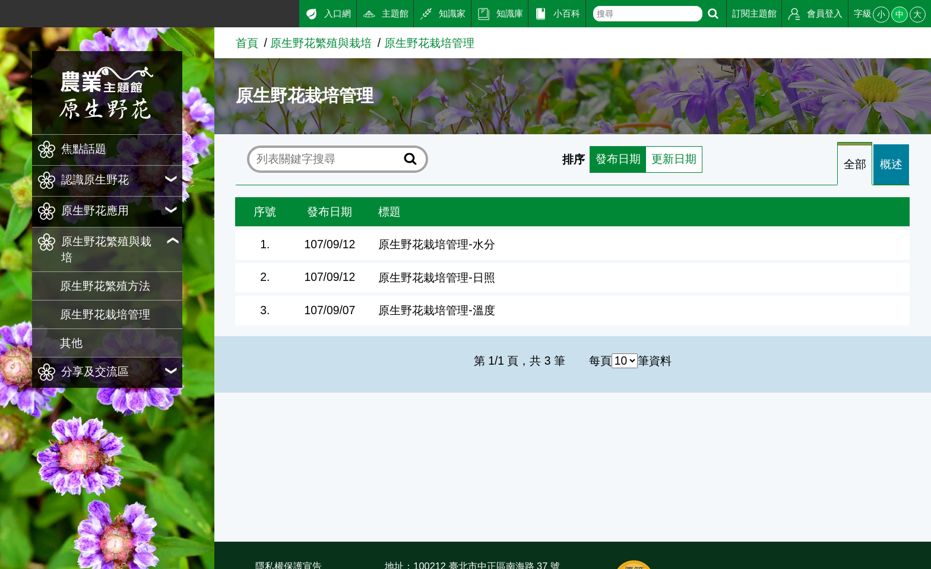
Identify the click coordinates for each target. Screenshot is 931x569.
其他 (71, 343)
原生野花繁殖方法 (105, 286)
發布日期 (618, 159)
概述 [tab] (891, 165)
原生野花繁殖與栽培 (321, 43)
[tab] (855, 164)
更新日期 (673, 159)
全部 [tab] (855, 165)
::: (5, 11)
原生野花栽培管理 (105, 314)
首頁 (247, 43)
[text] (647, 13)
